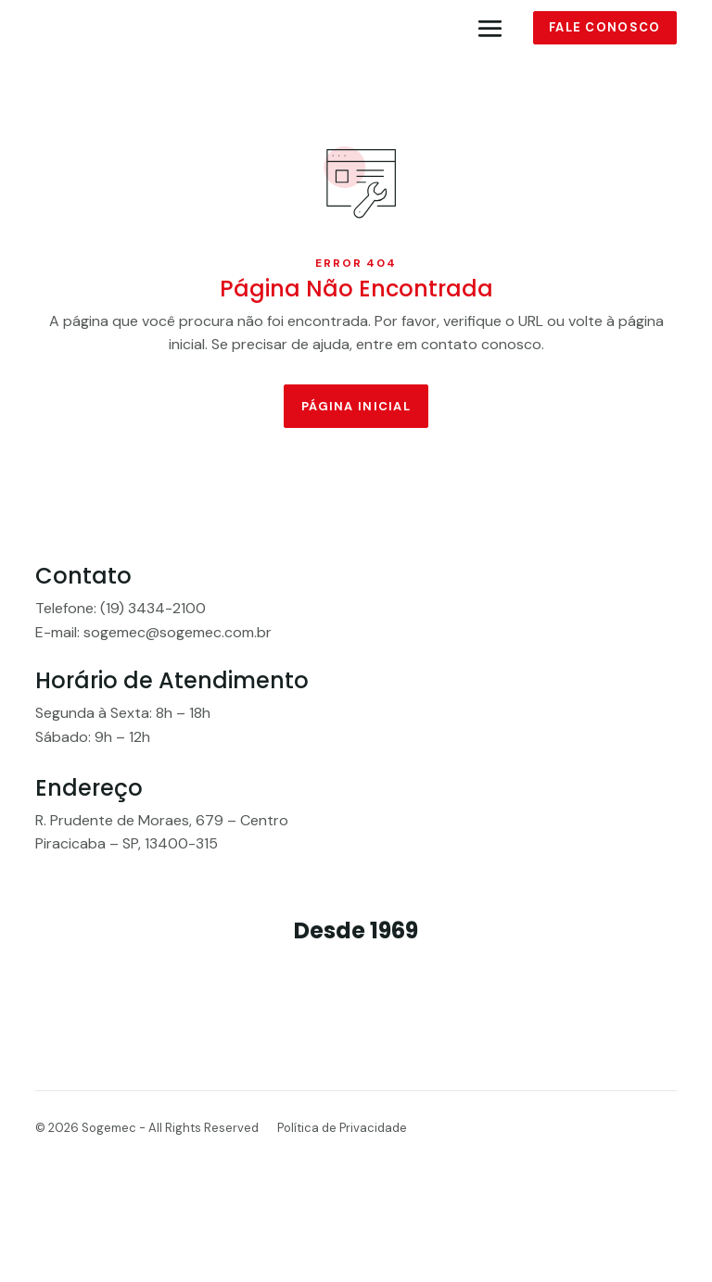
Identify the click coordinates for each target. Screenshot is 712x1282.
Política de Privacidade (342, 1170)
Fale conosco (605, 29)
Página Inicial (356, 411)
